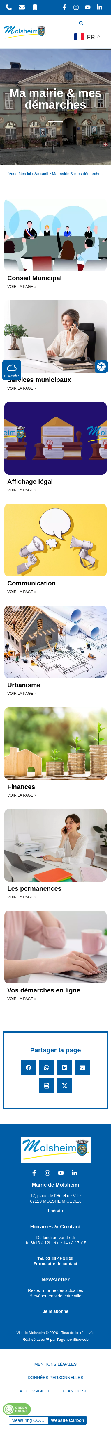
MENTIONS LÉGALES (55, 1364)
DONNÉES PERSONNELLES (55, 1377)
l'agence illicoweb (73, 1339)
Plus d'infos (11, 370)
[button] (28, 1067)
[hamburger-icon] (98, 24)
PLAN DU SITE (77, 1391)
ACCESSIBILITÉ (35, 1391)
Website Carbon (67, 1420)
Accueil (41, 174)
